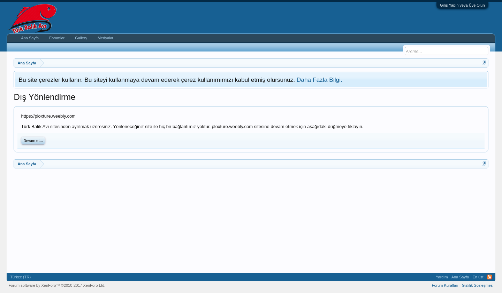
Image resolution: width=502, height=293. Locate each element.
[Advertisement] (223, 220)
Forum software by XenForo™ (56, 285)
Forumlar (56, 38)
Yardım (442, 277)
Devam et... (33, 140)
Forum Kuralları (445, 285)
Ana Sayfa (30, 38)
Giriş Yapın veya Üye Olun (462, 5)
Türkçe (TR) (20, 277)
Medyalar (105, 38)
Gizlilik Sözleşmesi (478, 285)
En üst (477, 277)
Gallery (81, 38)
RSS (489, 277)
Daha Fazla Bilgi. (319, 79)
